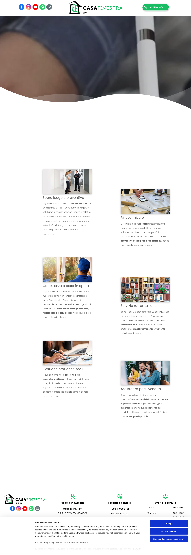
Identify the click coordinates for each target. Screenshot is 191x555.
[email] (49, 7)
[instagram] (28, 7)
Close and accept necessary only (169, 529)
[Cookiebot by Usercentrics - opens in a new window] (17, 550)
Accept (169, 514)
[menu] (5, 7)
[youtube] (35, 7)
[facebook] (21, 7)
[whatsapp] (42, 7)
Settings (135, 550)
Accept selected (168, 522)
